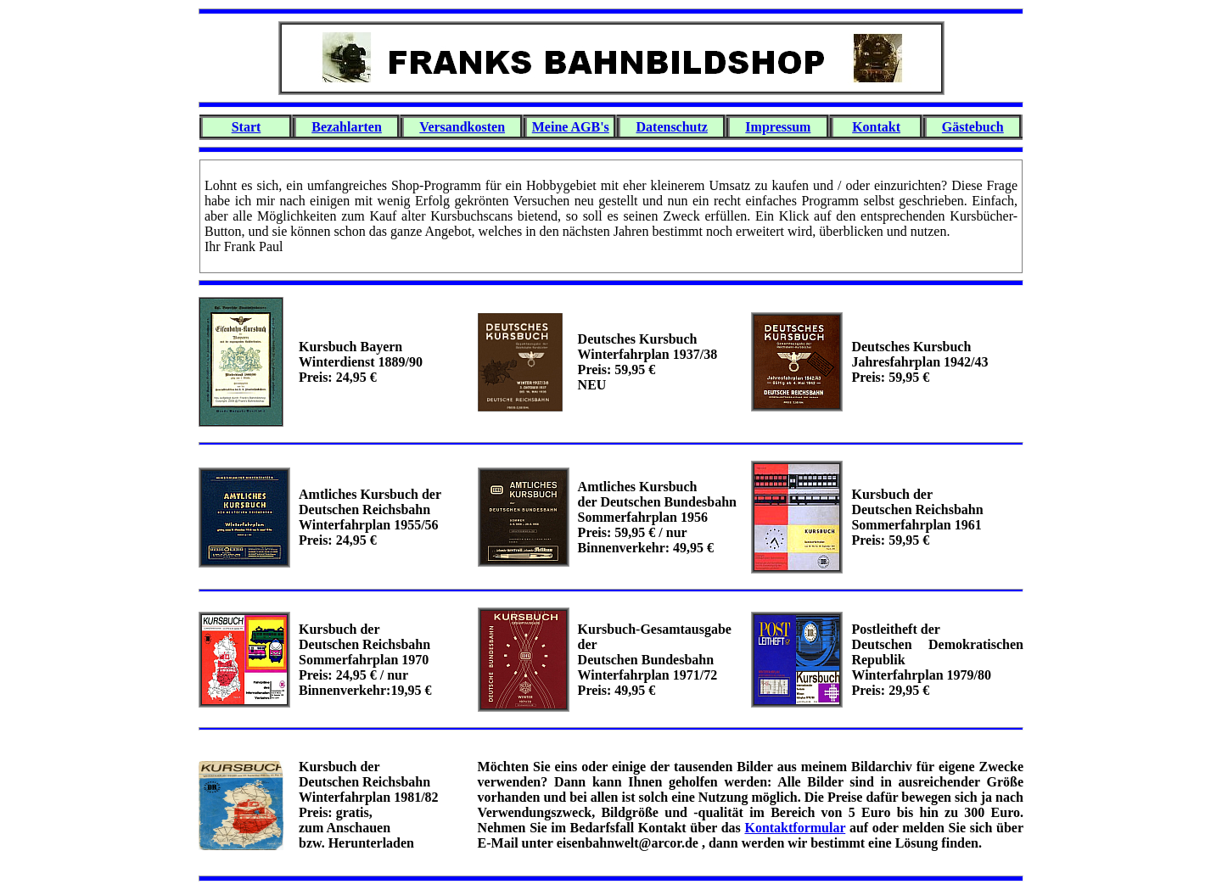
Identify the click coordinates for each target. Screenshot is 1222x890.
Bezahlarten (346, 127)
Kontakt (876, 127)
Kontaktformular (794, 827)
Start (246, 127)
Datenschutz (672, 127)
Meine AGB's (570, 127)
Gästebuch (973, 127)
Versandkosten (462, 127)
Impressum (777, 127)
